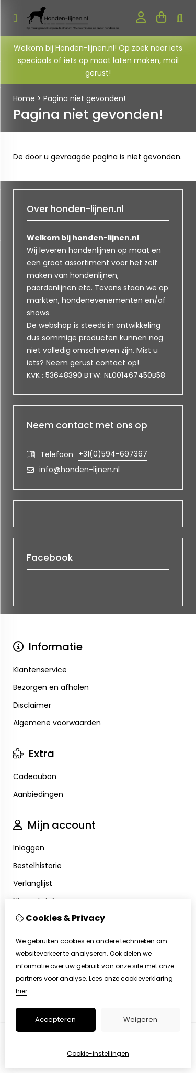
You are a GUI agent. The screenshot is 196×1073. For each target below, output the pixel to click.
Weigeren (140, 1020)
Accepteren (55, 1020)
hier (21, 990)
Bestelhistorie (37, 865)
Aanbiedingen (38, 794)
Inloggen (28, 848)
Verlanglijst (32, 883)
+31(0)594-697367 (112, 454)
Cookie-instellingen (98, 1053)
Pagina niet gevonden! (84, 98)
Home (24, 98)
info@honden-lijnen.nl (79, 469)
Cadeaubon (34, 776)
